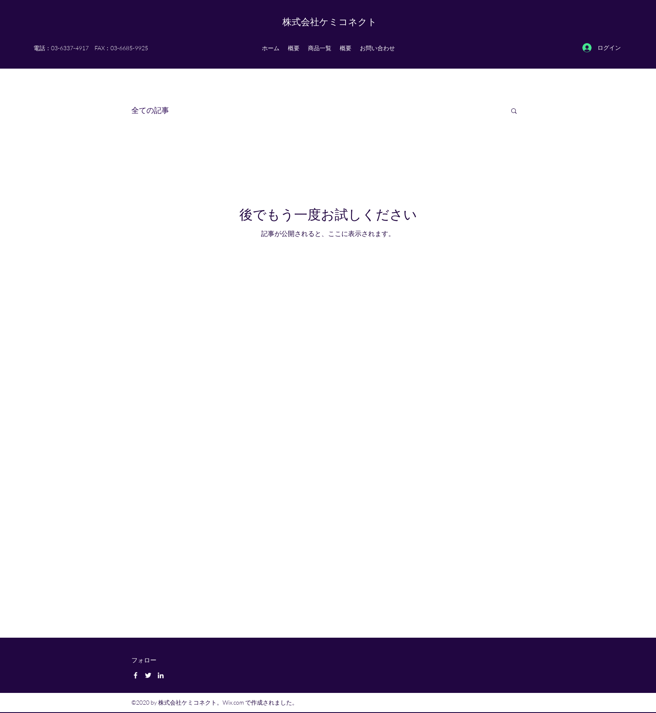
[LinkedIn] (160, 675)
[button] (514, 111)
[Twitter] (148, 675)
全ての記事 (150, 110)
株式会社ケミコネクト (329, 21)
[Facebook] (135, 675)
